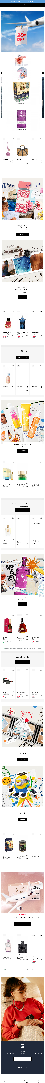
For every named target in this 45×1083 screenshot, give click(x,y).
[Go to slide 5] (16, 340)
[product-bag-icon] (12, 163)
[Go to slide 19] (31, 340)
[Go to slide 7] (18, 340)
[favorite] (40, 5)
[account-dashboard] (6, 5)
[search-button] (4, 5)
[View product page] (22, 149)
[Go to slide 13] (25, 340)
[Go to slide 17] (29, 340)
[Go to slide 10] (21, 340)
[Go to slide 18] (30, 340)
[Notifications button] (38, 5)
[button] (12, 311)
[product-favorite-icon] (13, 160)
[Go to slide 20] (32, 340)
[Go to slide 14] (26, 340)
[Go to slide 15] (27, 340)
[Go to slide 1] (12, 340)
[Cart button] (43, 5)
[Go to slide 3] (14, 340)
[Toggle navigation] (2, 5)
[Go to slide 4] (15, 340)
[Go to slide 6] (17, 340)
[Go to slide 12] (24, 340)
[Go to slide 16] (28, 340)
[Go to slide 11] (23, 340)
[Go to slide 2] (13, 340)
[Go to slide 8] (19, 340)
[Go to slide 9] (20, 340)
